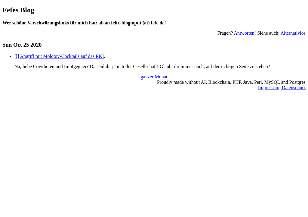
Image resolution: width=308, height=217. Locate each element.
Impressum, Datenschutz (282, 87)
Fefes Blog (18, 10)
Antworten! (245, 33)
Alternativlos (293, 33)
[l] (16, 56)
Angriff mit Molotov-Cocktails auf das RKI (62, 56)
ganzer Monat (154, 76)
